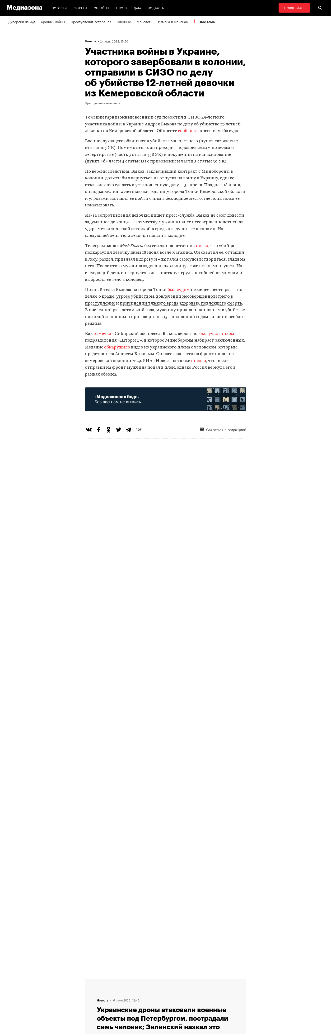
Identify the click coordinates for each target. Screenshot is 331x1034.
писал (202, 246)
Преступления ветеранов (91, 21)
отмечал (102, 334)
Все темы (207, 22)
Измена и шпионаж (173, 21)
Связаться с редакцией (223, 429)
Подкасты (156, 7)
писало (198, 361)
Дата (137, 7)
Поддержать (294, 7)
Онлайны (101, 7)
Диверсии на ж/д (21, 21)
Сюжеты (80, 7)
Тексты (121, 7)
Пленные (124, 21)
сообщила (188, 131)
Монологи (144, 21)
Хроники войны (53, 21)
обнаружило (117, 347)
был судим (179, 290)
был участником (216, 334)
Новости (59, 7)
